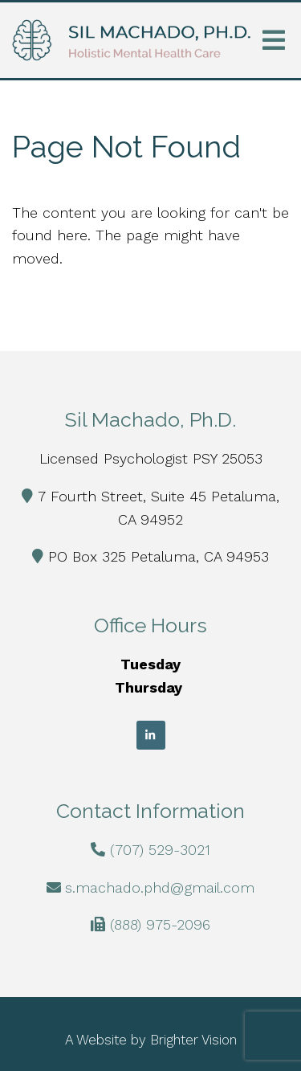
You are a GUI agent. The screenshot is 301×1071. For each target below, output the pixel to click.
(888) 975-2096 (160, 924)
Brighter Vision (193, 1040)
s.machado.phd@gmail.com (159, 887)
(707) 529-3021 (160, 849)
